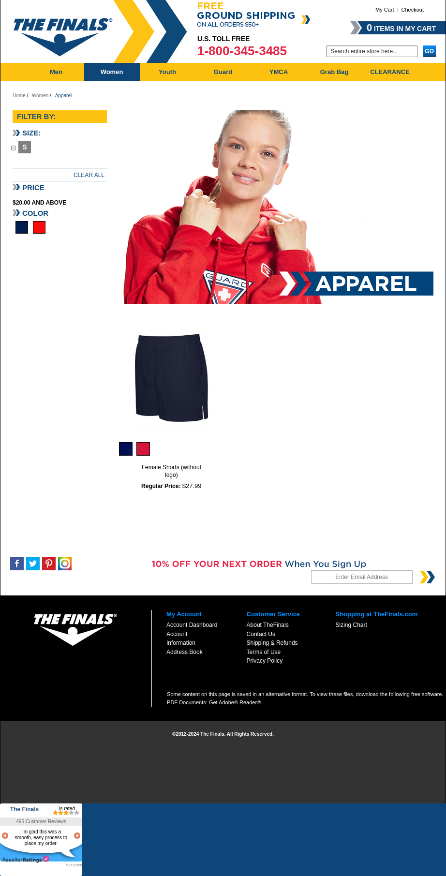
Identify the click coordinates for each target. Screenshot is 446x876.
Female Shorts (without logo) (171, 471)
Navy (21, 227)
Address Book (184, 652)
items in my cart (401, 27)
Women (40, 95)
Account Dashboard (191, 625)
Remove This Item (13, 148)
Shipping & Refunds (272, 642)
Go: (320, 50)
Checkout (412, 10)
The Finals (24, 809)
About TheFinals (268, 625)
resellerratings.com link (26, 859)
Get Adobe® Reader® (235, 702)
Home (19, 95)
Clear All (89, 175)
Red (39, 227)
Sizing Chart (351, 625)
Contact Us (261, 634)
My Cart (384, 10)
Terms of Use (264, 652)
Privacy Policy (265, 660)
